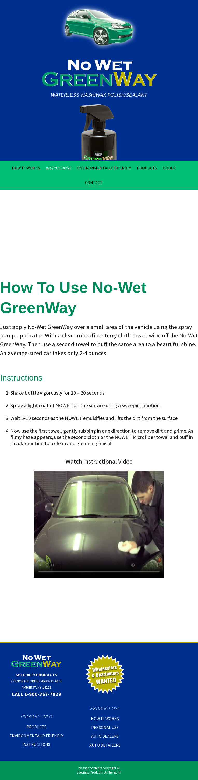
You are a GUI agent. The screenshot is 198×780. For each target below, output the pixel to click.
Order (169, 168)
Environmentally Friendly (104, 168)
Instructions (58, 168)
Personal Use (105, 727)
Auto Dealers (105, 736)
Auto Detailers (105, 745)
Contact (94, 182)
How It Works (26, 168)
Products (147, 168)
